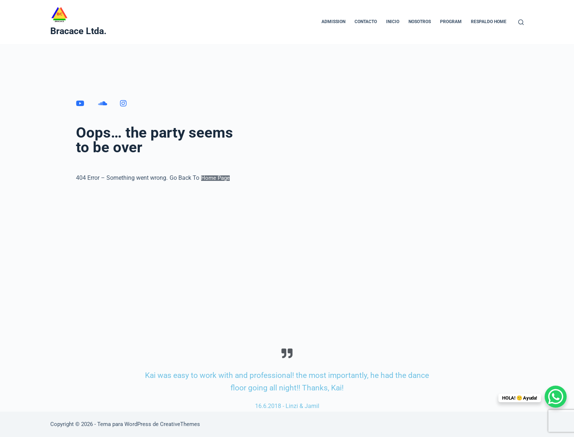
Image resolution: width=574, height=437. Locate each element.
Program (451, 21)
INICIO (392, 21)
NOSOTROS (419, 21)
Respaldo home (488, 21)
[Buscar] (521, 22)
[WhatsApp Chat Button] (556, 397)
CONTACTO (366, 21)
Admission (333, 21)
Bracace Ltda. (78, 31)
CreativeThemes (180, 424)
